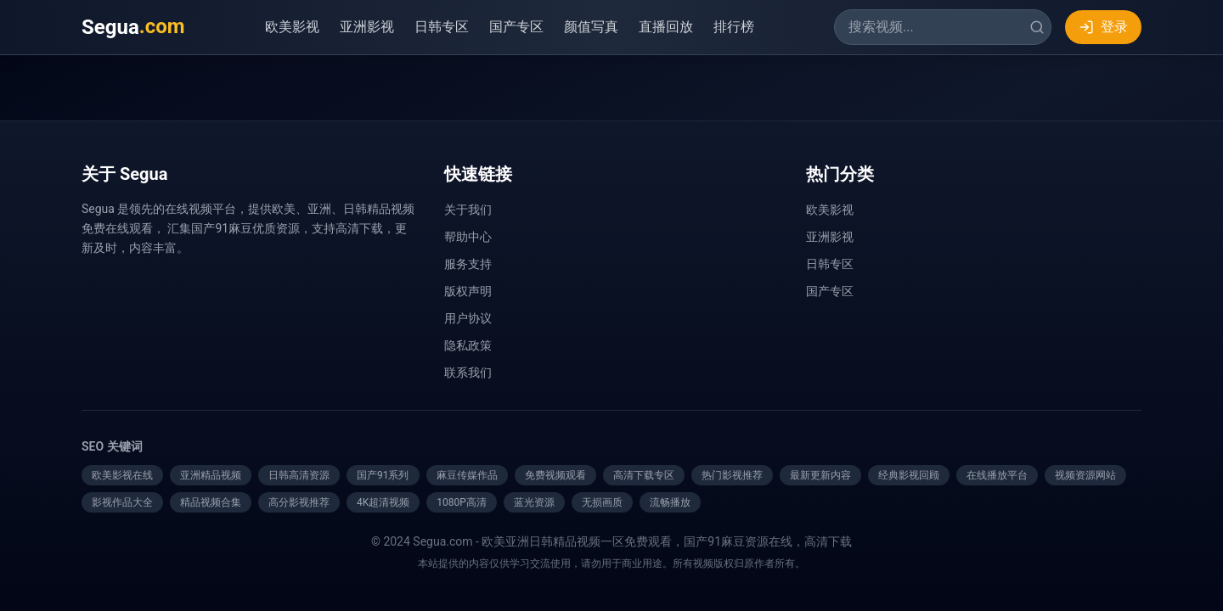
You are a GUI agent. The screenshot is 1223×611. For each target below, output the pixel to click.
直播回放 (666, 27)
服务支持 (468, 264)
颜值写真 (591, 27)
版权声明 (468, 291)
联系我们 (468, 372)
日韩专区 (441, 27)
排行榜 (733, 27)
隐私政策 (468, 345)
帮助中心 (468, 237)
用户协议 (468, 318)
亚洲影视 (367, 27)
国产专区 (516, 27)
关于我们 (468, 209)
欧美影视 (292, 27)
